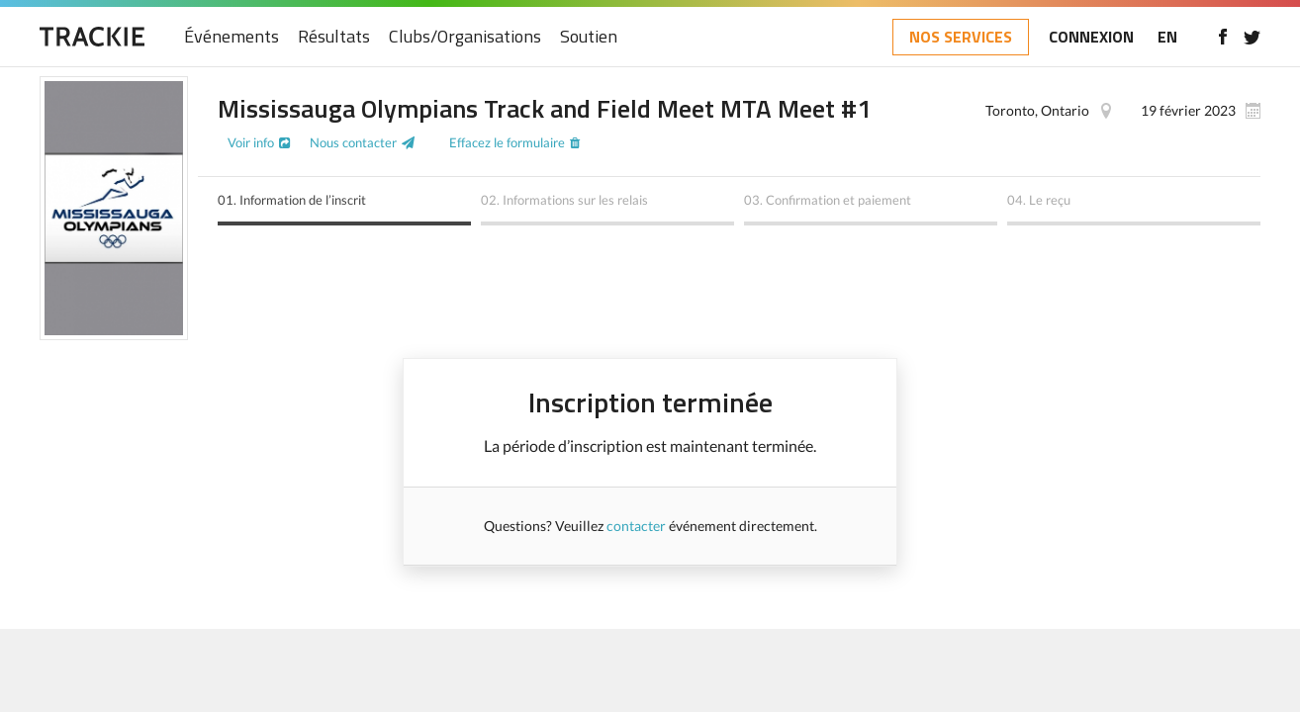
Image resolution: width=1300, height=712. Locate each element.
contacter (636, 525)
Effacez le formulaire (507, 142)
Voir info (251, 142)
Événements (231, 37)
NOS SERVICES (960, 36)
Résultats (334, 37)
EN (1167, 36)
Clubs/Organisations (465, 37)
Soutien (588, 37)
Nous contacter (353, 142)
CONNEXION (1091, 36)
